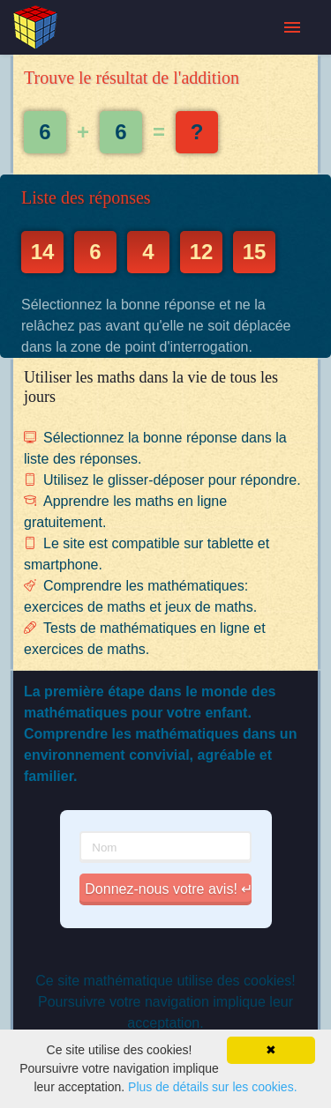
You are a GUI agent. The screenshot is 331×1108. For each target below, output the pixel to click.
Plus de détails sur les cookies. (212, 1087)
